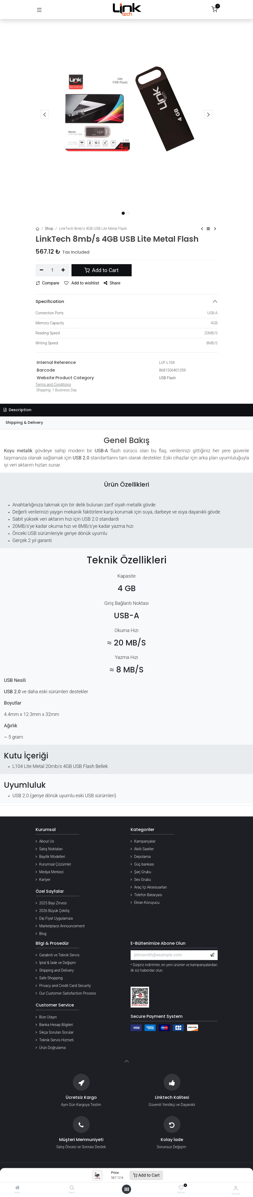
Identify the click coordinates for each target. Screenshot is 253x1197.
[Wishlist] (181, 1188)
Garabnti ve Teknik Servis (59, 955)
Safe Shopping (51, 978)
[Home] (17, 1188)
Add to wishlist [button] (81, 283)
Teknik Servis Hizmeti (56, 1040)
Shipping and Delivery (56, 970)
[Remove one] (42, 270)
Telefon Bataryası (148, 895)
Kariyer (45, 879)
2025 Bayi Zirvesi (53, 903)
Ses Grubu (142, 879)
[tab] (126, 423)
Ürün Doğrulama (52, 1048)
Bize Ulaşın (48, 1017)
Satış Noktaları (51, 849)
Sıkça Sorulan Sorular (56, 1032)
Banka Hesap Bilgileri (56, 1025)
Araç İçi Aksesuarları (150, 887)
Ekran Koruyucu (147, 902)
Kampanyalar (145, 841)
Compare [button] (47, 283)
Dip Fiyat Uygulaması (56, 918)
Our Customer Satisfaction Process (67, 993)
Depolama (142, 856)
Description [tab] (17, 409)
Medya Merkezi (51, 872)
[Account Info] (235, 1188)
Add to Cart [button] (101, 270)
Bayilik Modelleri (52, 856)
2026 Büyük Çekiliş (54, 911)
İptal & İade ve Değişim (57, 963)
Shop (49, 228)
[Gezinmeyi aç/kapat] (39, 9)
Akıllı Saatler (144, 849)
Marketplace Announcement (62, 926)
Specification (50, 301)
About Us (46, 841)
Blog (42, 934)
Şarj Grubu (142, 872)
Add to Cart (146, 1175)
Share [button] (112, 283)
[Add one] (63, 270)
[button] (45, 114)
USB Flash (167, 378)
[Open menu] (127, 1189)
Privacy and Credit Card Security (65, 986)
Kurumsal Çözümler (55, 864)
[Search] (71, 1188)
